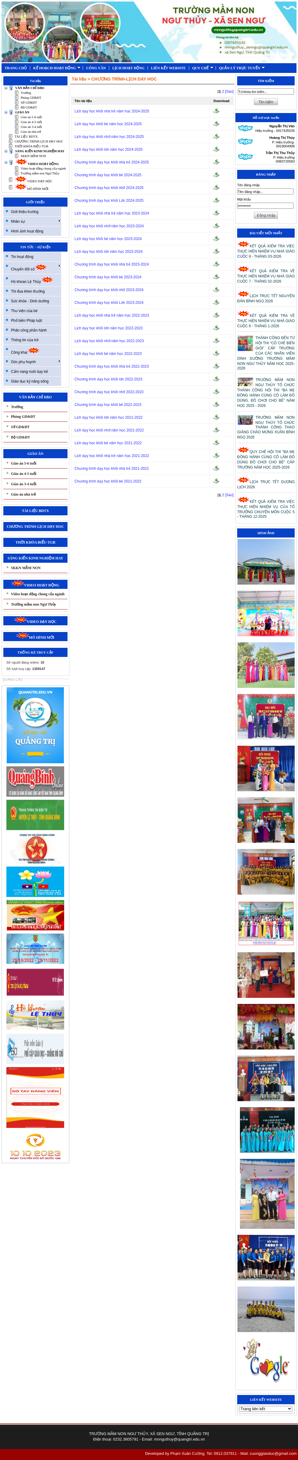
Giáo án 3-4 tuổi (31, 127)
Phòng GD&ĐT (31, 97)
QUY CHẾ (202, 68)
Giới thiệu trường (24, 212)
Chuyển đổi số (35, 267)
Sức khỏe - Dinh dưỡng (30, 301)
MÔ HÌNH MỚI (31, 189)
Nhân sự (35, 221)
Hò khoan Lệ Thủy (32, 280)
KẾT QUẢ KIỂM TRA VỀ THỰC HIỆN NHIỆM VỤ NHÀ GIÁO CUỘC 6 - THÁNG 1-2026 (266, 321)
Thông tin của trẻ (25, 340)
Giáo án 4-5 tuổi (31, 122)
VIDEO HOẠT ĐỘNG (37, 164)
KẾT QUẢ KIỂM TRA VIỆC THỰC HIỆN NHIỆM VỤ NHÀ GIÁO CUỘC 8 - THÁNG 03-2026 (266, 251)
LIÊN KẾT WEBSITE (168, 68)
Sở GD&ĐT (29, 102)
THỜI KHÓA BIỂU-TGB (31, 146)
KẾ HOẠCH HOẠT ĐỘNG (57, 68)
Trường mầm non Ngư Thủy (40, 173)
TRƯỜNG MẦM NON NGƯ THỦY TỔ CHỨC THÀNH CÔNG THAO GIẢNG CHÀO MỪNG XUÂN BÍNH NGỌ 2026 (266, 427)
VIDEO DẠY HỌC (33, 181)
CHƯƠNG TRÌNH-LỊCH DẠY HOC (39, 141)
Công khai (25, 351)
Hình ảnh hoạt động (27, 231)
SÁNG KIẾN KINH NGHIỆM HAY (39, 151)
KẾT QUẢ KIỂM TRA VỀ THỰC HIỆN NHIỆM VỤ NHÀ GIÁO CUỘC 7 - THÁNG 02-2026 (266, 276)
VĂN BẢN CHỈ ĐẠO (29, 88)
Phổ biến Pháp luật (26, 320)
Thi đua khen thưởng (28, 291)
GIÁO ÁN (22, 112)
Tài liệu (79, 79)
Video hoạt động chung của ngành (43, 168)
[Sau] (229, 91)
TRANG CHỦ (16, 68)
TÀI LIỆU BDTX (26, 136)
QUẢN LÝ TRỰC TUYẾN (242, 68)
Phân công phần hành (29, 330)
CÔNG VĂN (96, 68)
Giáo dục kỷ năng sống (29, 381)
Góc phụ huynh (35, 361)
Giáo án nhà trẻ (31, 131)
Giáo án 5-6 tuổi (31, 117)
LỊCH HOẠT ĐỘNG (128, 68)
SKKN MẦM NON (33, 156)
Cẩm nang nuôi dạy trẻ (29, 371)
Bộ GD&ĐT (29, 107)
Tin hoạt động (22, 257)
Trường (26, 92)
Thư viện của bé (24, 311)
